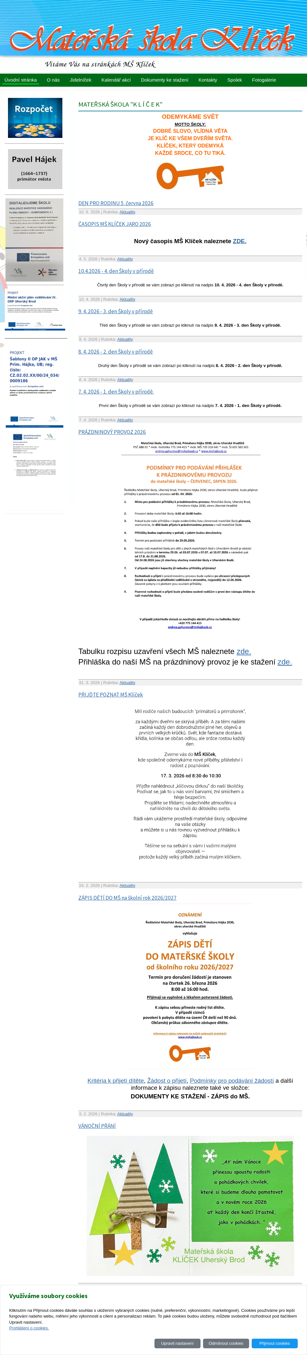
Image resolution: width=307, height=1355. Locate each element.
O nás (53, 80)
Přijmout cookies (274, 1343)
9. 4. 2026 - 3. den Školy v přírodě (115, 311)
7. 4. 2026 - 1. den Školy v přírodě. (116, 391)
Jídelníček (80, 80)
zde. (244, 651)
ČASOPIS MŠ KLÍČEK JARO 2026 (114, 223)
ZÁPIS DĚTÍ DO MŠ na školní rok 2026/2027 (127, 897)
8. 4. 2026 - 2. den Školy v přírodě (115, 351)
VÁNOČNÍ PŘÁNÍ (97, 1125)
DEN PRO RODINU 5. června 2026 (116, 203)
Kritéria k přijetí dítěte (116, 1080)
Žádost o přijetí (166, 1080)
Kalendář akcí (116, 80)
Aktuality (127, 212)
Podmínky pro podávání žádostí (232, 1080)
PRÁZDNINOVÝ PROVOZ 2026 (112, 431)
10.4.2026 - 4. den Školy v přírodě (116, 271)
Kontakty (208, 80)
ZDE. (240, 241)
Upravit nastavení (177, 1343)
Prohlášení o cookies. (29, 1328)
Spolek (234, 80)
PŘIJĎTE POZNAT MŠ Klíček (110, 694)
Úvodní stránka (20, 80)
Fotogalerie (264, 80)
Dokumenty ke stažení (164, 80)
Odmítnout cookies (226, 1343)
